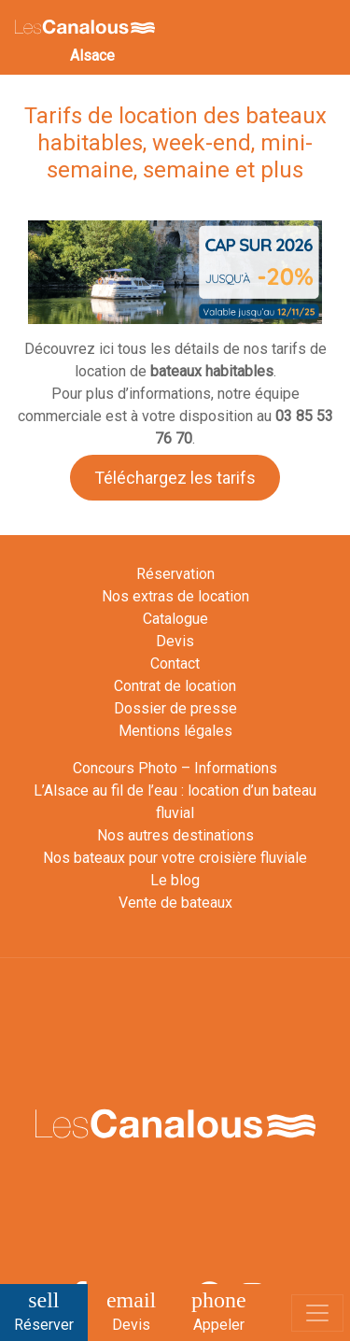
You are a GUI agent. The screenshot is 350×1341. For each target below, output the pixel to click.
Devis (175, 641)
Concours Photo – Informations (175, 768)
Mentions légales (175, 731)
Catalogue (175, 619)
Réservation (175, 574)
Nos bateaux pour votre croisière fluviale (175, 858)
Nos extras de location (175, 596)
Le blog (175, 880)
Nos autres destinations (175, 835)
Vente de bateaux (175, 902)
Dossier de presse (175, 708)
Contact (175, 663)
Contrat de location (175, 686)
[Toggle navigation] (317, 1313)
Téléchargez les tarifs (175, 477)
